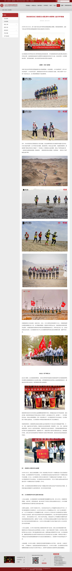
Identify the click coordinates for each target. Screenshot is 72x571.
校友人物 (6, 24)
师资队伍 (34, 5)
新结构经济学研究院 (58, 559)
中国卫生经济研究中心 (58, 565)
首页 (5, 0)
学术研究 (46, 5)
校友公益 (6, 27)
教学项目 (40, 5)
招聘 (18, 562)
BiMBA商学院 (68, 5)
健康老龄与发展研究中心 (59, 557)
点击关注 (44, 563)
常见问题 (6, 33)
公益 (54, 5)
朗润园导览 (20, 557)
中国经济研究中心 (58, 556)
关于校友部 (6, 36)
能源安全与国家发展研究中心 (60, 562)
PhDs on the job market (21, 0)
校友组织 (6, 30)
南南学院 (13, 0)
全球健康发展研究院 (58, 560)
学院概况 (28, 5)
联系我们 (19, 559)
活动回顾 (6, 21)
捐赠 (62, 5)
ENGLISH (32, 0)
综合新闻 (6, 18)
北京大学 (9, 0)
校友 (58, 5)
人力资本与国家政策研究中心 (60, 563)
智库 (51, 5)
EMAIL (27, 0)
